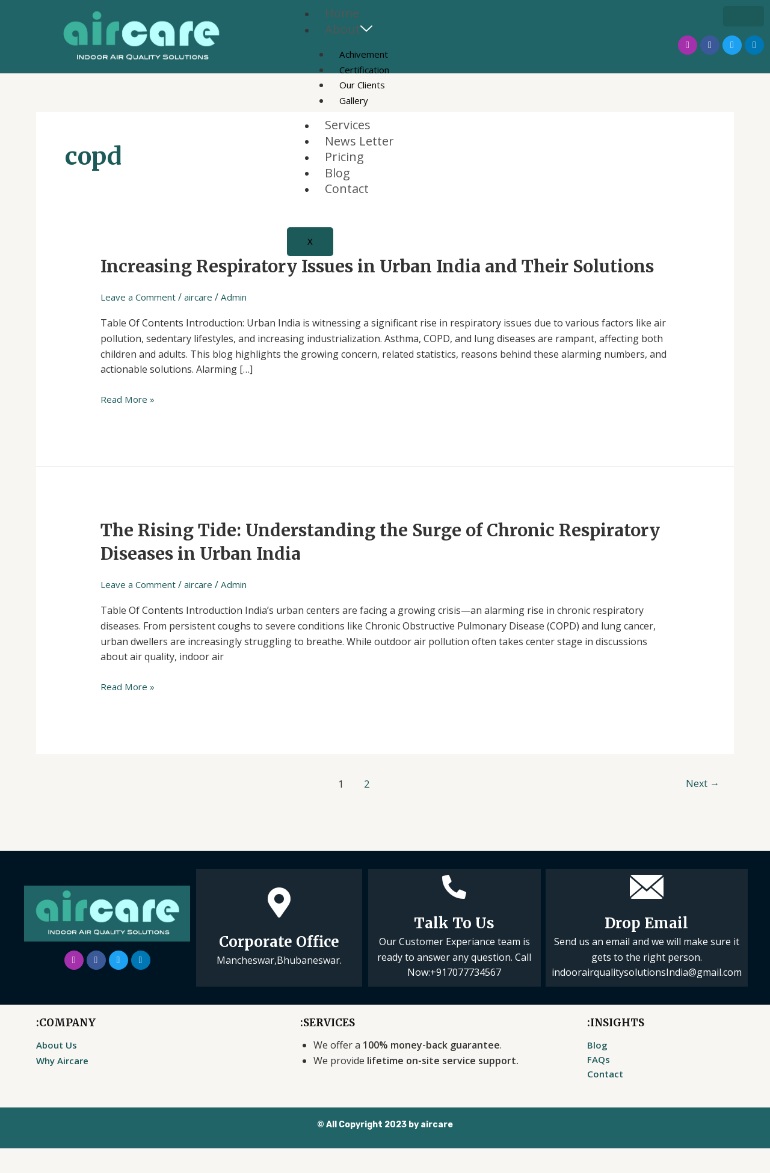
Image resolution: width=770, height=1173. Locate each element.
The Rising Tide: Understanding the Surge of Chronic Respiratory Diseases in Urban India (339, 565)
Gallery (355, 101)
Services (348, 126)
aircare (205, 320)
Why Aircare (64, 1084)
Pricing (344, 160)
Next (700, 807)
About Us (57, 1068)
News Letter (359, 143)
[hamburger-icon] (743, 16)
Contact (347, 193)
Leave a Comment (140, 320)
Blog (337, 176)
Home (342, 13)
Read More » (128, 422)
